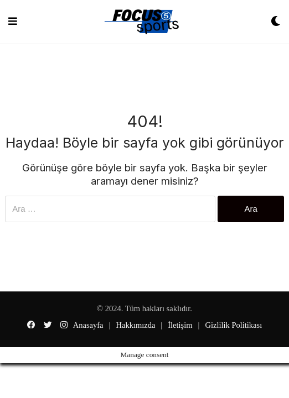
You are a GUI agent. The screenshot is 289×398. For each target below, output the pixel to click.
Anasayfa (88, 325)
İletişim (180, 325)
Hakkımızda (135, 325)
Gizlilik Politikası (233, 325)
